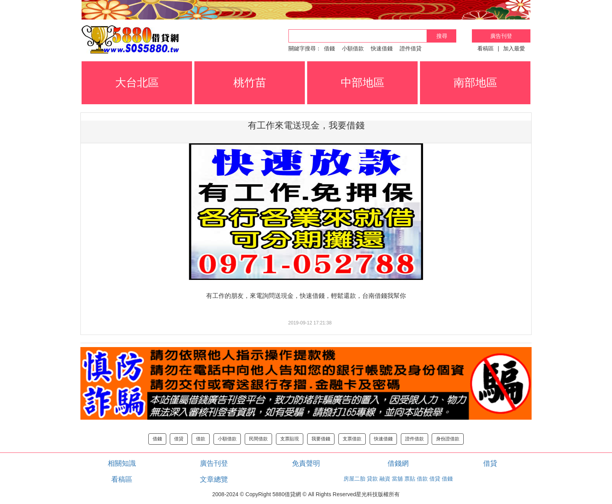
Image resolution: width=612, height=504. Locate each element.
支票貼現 (289, 439)
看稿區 (485, 48)
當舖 (397, 479)
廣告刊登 (501, 36)
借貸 (178, 439)
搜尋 (441, 36)
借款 (200, 439)
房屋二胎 (354, 479)
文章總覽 (214, 479)
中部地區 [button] (362, 83)
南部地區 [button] (475, 83)
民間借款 (258, 439)
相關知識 (122, 463)
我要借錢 (320, 439)
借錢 (329, 48)
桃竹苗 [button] (249, 83)
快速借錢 (382, 48)
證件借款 (414, 439)
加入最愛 (514, 48)
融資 (384, 479)
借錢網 (398, 463)
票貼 (409, 479)
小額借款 (353, 48)
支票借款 (352, 439)
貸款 (372, 479)
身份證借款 (447, 439)
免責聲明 (306, 463)
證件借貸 (411, 48)
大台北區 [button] (137, 83)
